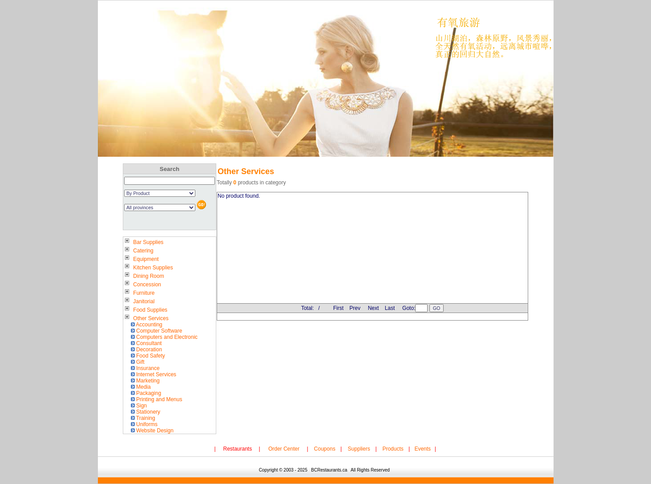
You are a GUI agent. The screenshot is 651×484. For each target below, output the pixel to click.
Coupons (325, 449)
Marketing (144, 381)
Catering (138, 251)
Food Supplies (145, 310)
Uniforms (143, 424)
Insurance (144, 368)
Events (422, 449)
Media (139, 387)
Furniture (138, 293)
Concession (142, 284)
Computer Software (155, 331)
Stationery (144, 412)
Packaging (145, 393)
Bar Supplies (143, 242)
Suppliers (359, 449)
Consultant (145, 343)
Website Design (151, 430)
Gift (136, 362)
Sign (138, 406)
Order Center (283, 449)
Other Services (146, 318)
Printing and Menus (155, 399)
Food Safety (147, 356)
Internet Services (152, 374)
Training (142, 418)
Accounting (145, 324)
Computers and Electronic (163, 337)
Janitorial (138, 301)
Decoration (145, 349)
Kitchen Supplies (148, 267)
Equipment (141, 259)
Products (392, 449)
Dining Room (143, 276)
